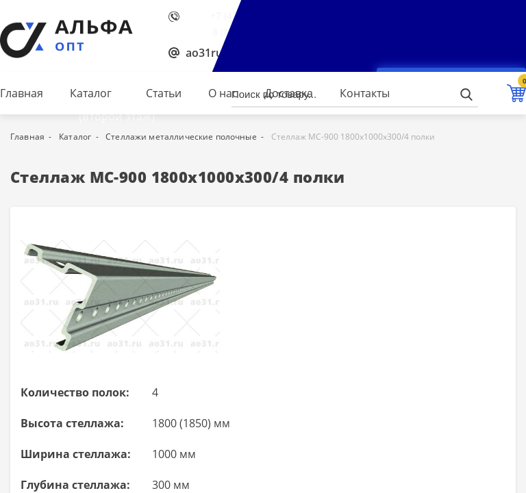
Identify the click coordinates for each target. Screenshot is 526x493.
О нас (223, 93)
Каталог (91, 93)
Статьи (163, 93)
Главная (21, 93)
